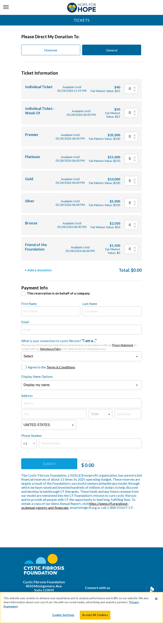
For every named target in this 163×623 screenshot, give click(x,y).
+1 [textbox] (25, 443)
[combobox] (29, 443)
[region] (81, 607)
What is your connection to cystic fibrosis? (78, 344)
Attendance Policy (50, 349)
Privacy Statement (122, 345)
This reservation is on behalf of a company (58, 293)
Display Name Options (37, 376)
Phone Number (31, 436)
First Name (29, 304)
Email (25, 322)
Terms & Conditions (60, 367)
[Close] (156, 598)
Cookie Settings (63, 615)
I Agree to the (50, 367)
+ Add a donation (38, 270)
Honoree (50, 50)
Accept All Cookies (95, 615)
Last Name (89, 304)
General (111, 50)
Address (27, 396)
